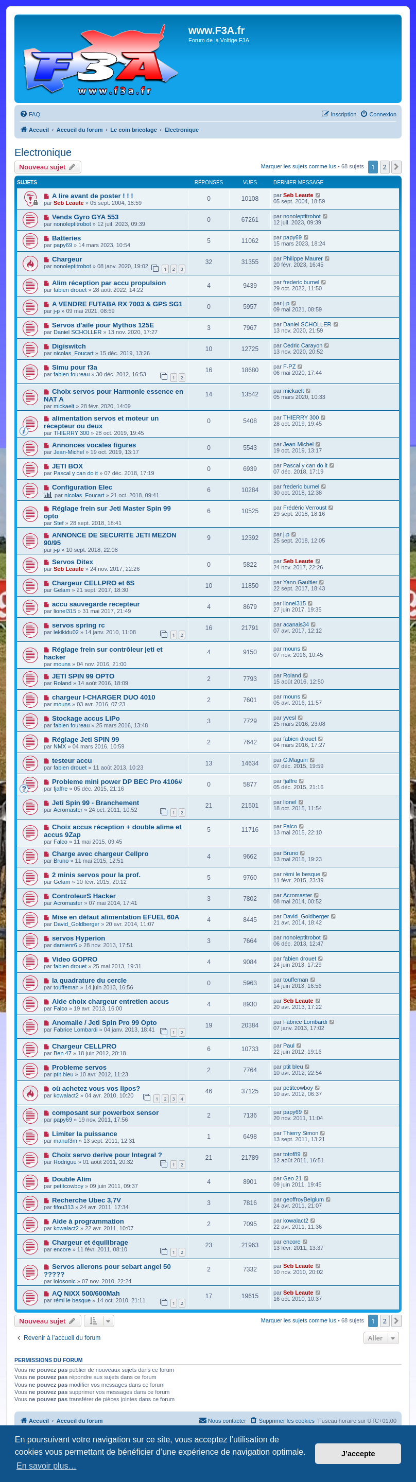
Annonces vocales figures (94, 445)
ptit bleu (64, 1074)
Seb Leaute (69, 203)
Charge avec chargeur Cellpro (100, 854)
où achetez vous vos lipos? (96, 1088)
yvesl (289, 717)
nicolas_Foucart (74, 353)
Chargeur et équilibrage (90, 1242)
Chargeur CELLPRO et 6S (93, 583)
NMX (60, 746)
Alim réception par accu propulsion (109, 283)
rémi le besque (301, 874)
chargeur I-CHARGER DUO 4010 (103, 697)
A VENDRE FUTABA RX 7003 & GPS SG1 (117, 304)
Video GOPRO (74, 959)
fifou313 (64, 1207)
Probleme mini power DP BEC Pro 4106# (117, 782)
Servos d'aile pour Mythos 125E (103, 325)
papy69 (63, 245)
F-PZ (289, 366)
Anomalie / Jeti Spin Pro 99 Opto (104, 1022)
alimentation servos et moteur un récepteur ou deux (101, 422)
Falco (60, 842)
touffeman (66, 987)
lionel (290, 802)
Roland (63, 683)
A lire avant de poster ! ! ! (92, 196)
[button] (396, 167)
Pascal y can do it (76, 473)
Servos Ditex (72, 562)
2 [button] (385, 166)
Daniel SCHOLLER (78, 332)
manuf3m (65, 1141)
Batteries (66, 238)
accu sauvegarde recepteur (96, 604)
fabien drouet (70, 290)
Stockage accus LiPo (86, 718)
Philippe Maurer (303, 258)
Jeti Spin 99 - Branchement (95, 803)
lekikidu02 (66, 632)
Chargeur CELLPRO (84, 1046)
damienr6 (65, 945)
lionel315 (65, 611)
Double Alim (71, 1179)
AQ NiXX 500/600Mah (86, 1293)
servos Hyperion (78, 938)
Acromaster (68, 810)
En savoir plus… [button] (46, 1465)
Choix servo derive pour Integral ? (107, 1155)
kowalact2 (66, 1095)
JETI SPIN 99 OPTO (83, 676)
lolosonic (65, 1281)
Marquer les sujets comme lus (298, 166)
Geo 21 (292, 1178)
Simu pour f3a (74, 367)
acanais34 (296, 624)
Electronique (43, 152)
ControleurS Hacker (84, 896)
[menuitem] (30, 114)
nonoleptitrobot (72, 224)
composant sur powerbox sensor (105, 1113)
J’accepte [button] (358, 1454)
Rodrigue (65, 1162)
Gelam (62, 590)
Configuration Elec (82, 487)
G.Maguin (295, 760)
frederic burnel (301, 282)
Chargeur (67, 259)
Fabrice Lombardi (76, 1029)
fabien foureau (72, 374)
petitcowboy (298, 1088)
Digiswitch (69, 346)
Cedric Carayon (302, 345)
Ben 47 (63, 1053)
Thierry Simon (300, 1133)
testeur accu (72, 760)
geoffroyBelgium (303, 1199)
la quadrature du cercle (89, 980)
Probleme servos (79, 1067)
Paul (288, 1045)
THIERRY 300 (71, 433)
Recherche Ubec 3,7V (86, 1200)
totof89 (292, 1154)
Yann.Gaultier (300, 582)
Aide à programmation (88, 1221)
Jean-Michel (69, 452)
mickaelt (64, 406)
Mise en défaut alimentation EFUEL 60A (115, 917)
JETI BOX (67, 466)
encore (62, 1249)
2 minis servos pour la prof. (96, 875)
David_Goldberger (76, 924)
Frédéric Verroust (304, 507)
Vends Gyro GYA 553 (85, 217)
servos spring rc (78, 625)
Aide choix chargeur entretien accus (110, 1001)
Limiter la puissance (84, 1134)
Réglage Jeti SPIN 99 (85, 739)
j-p (57, 311)
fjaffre (60, 789)
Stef (59, 523)
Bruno (61, 861)
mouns (62, 664)
